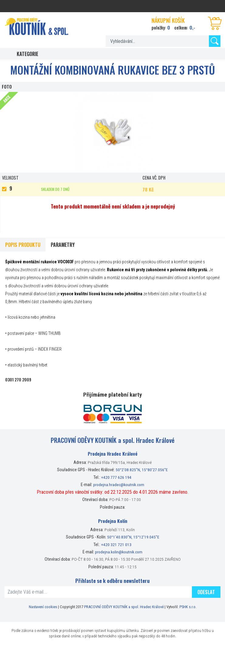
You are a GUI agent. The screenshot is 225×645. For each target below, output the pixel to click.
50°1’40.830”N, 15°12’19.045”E (133, 537)
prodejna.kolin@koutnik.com (118, 551)
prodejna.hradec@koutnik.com (118, 484)
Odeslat (206, 592)
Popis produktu (22, 244)
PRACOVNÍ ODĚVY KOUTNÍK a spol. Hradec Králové (124, 607)
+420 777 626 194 (116, 477)
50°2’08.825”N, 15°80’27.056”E (142, 469)
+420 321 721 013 (116, 544)
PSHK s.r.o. (187, 607)
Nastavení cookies (43, 607)
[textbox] (163, 41)
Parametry (63, 244)
